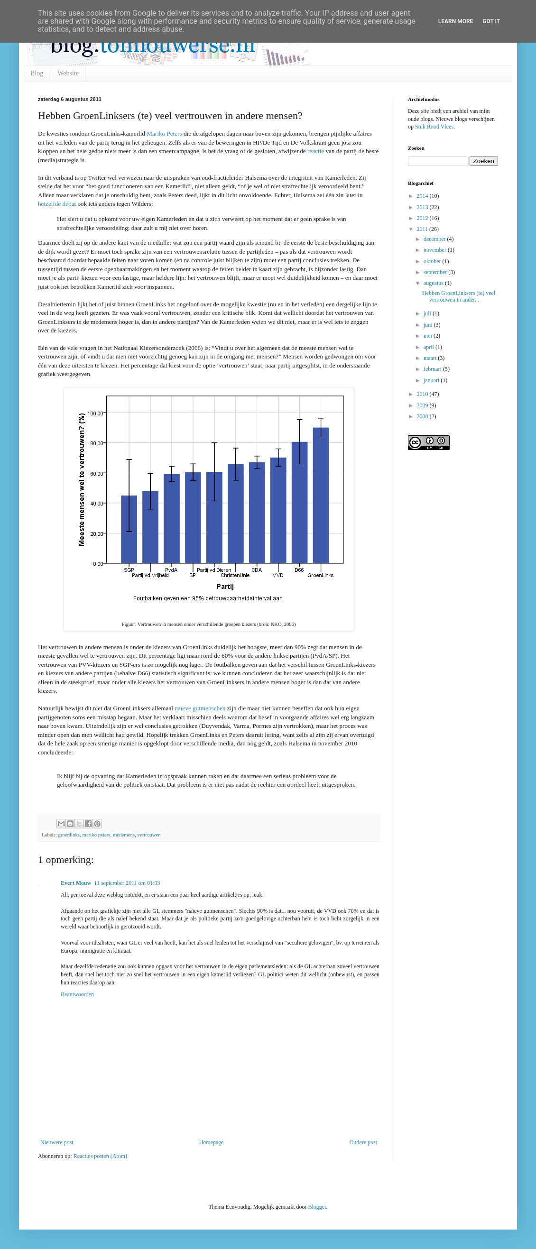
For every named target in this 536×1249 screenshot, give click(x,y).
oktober (433, 261)
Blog (36, 73)
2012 (423, 218)
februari (433, 369)
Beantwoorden (77, 994)
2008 (423, 416)
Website (68, 73)
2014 (423, 196)
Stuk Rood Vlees (434, 126)
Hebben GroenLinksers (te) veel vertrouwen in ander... (458, 296)
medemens (124, 834)
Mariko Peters (164, 133)
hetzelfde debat (57, 203)
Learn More (455, 21)
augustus (434, 283)
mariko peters (96, 834)
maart (431, 358)
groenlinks (69, 834)
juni (429, 324)
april (429, 347)
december (435, 239)
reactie (315, 151)
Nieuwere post (57, 1142)
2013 (423, 207)
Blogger (317, 1206)
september (436, 272)
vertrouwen (149, 834)
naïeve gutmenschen (200, 708)
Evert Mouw (76, 883)
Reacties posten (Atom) (100, 1156)
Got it (491, 21)
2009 (423, 405)
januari (432, 380)
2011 (423, 229)
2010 (423, 394)
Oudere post (363, 1142)
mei (429, 335)
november (436, 250)
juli (428, 313)
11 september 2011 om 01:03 (127, 883)
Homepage (211, 1142)
